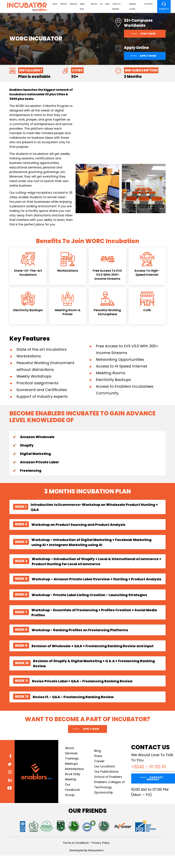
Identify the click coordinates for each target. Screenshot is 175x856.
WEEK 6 (21, 595)
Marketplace (74, 769)
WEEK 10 (22, 663)
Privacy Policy (101, 843)
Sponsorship (103, 793)
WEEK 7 (21, 612)
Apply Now (148, 56)
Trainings (74, 4)
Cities (77, 70)
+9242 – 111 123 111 (148, 767)
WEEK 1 (21, 507)
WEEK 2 (21, 524)
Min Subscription (141, 70)
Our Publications (106, 772)
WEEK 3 (21, 542)
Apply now (90, 729)
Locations (147, 4)
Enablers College (132, 6)
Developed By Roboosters (86, 851)
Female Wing (82, 6)
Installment (30, 70)
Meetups (94, 4)
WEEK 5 (21, 579)
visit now (148, 34)
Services (64, 4)
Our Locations (104, 767)
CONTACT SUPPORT (155, 779)
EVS (101, 4)
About (55, 4)
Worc (107, 4)
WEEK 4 (21, 561)
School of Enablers (116, 6)
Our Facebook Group (72, 790)
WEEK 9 (21, 646)
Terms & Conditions (76, 843)
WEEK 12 (22, 697)
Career (99, 762)
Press (98, 756)
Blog (97, 751)
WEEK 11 (21, 681)
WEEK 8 (21, 630)
